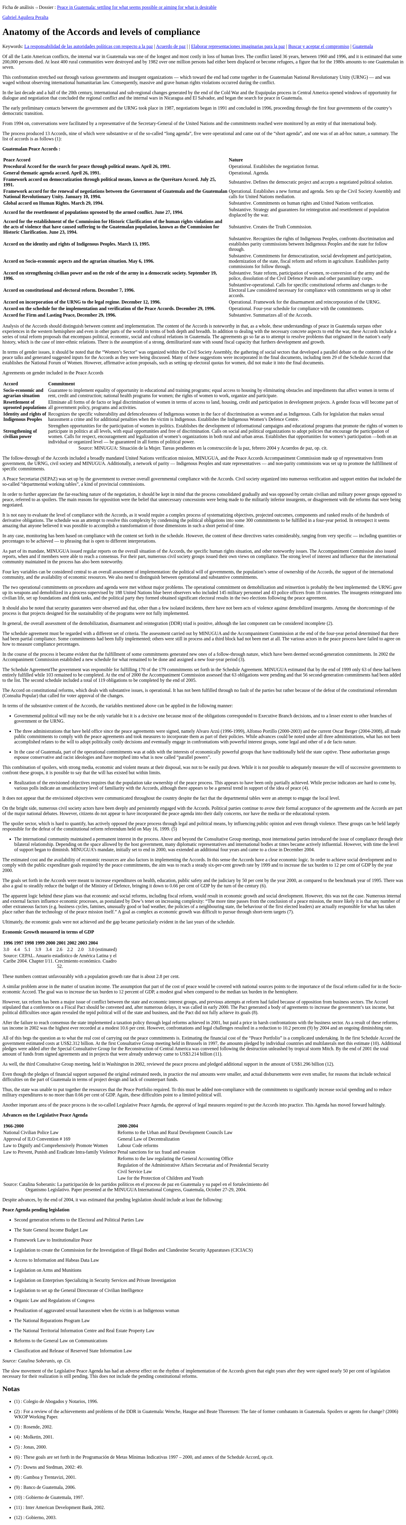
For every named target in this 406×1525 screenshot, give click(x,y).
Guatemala (363, 46)
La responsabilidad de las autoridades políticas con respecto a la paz (88, 46)
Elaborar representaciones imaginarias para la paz (238, 46)
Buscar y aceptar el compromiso (318, 46)
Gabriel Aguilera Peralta (25, 17)
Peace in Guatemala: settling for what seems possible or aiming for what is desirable (137, 7)
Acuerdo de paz (171, 46)
